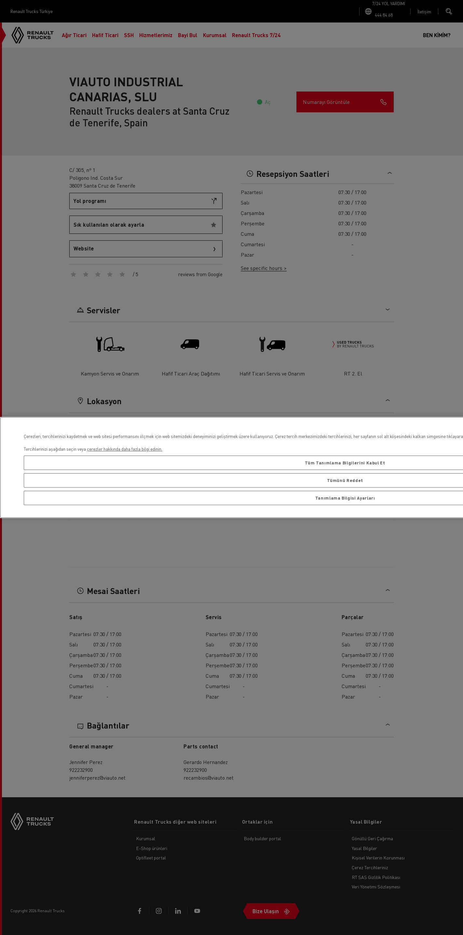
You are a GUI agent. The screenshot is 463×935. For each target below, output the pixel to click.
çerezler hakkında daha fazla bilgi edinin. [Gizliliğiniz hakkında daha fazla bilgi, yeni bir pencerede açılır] (124, 449)
